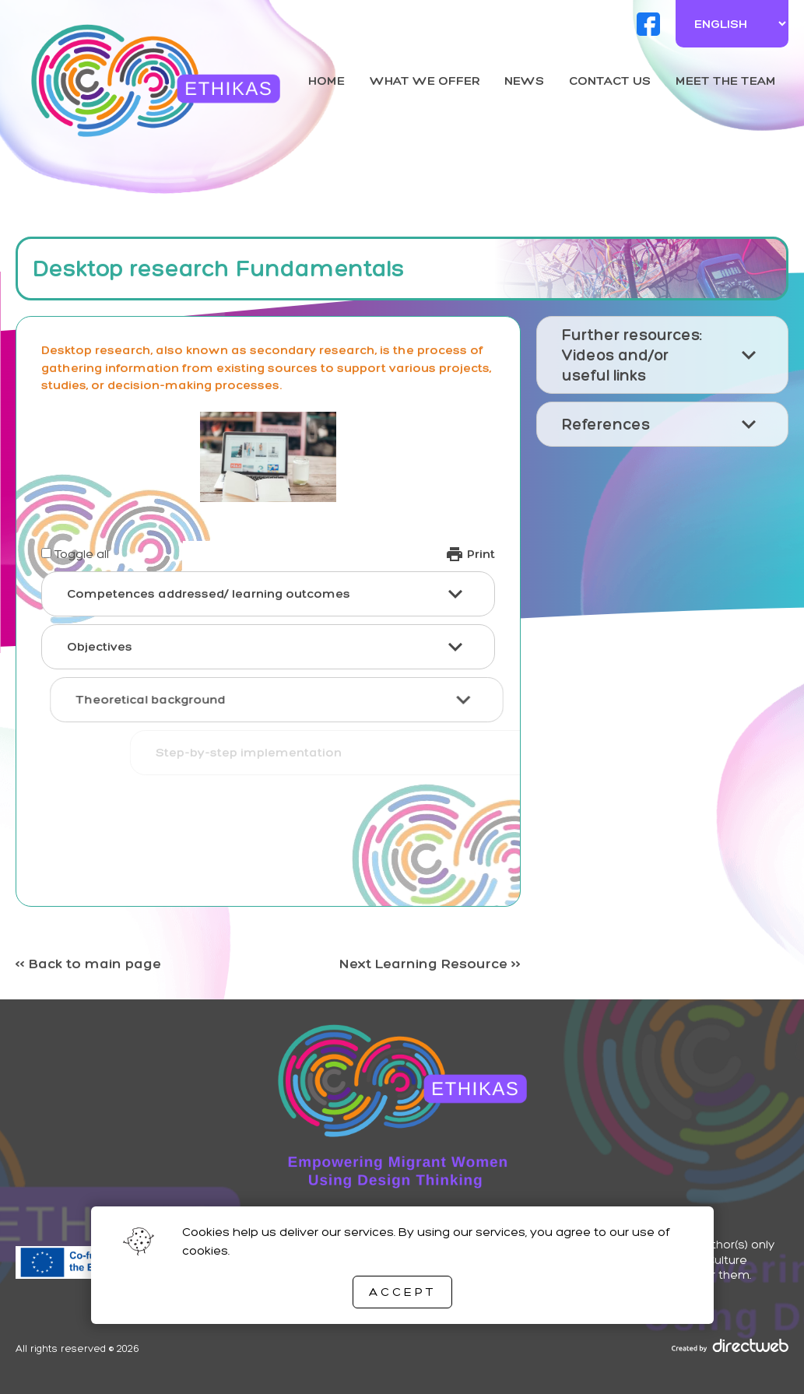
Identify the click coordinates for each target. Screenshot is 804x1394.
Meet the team (726, 80)
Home (326, 80)
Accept (402, 1291)
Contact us (610, 80)
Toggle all (81, 553)
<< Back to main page (88, 963)
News (524, 80)
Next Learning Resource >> (430, 963)
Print (470, 554)
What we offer (425, 80)
